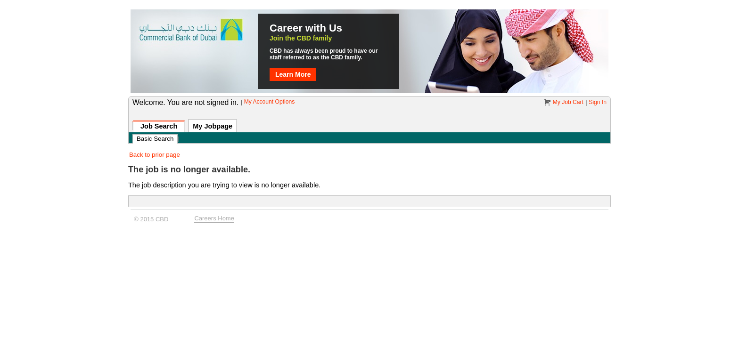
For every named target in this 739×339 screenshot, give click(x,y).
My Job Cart (568, 102)
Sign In (598, 102)
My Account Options (269, 101)
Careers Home (214, 216)
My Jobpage (212, 126)
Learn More (293, 74)
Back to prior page (154, 154)
